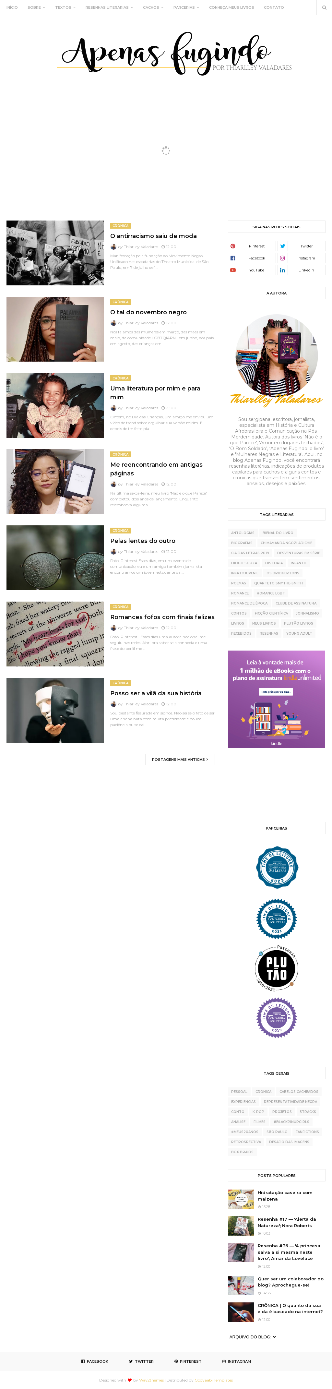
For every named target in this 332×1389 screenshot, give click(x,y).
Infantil (299, 563)
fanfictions (307, 1132)
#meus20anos (244, 1132)
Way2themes (151, 1380)
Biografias (242, 543)
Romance (240, 593)
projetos (282, 1112)
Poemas (238, 583)
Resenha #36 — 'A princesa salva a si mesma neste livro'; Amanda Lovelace (289, 1252)
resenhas (269, 633)
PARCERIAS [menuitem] (184, 7)
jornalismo (307, 613)
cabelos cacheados (298, 1092)
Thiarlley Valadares (141, 246)
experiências (243, 1102)
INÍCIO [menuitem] (12, 7)
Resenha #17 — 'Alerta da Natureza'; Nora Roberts (287, 1222)
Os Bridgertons (283, 573)
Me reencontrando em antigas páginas (156, 469)
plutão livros (298, 623)
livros (237, 623)
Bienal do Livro (278, 533)
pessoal (239, 1092)
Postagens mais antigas (179, 759)
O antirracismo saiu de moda (153, 236)
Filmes (260, 1122)
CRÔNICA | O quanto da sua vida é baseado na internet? (290, 1308)
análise (238, 1122)
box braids (242, 1152)
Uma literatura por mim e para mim (155, 393)
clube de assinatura (296, 603)
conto (237, 1112)
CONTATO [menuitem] (274, 7)
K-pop (258, 1112)
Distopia (274, 563)
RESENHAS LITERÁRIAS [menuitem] (107, 7)
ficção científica (271, 613)
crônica (263, 1092)
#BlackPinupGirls (291, 1122)
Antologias (243, 533)
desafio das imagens (289, 1142)
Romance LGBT (271, 593)
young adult (299, 633)
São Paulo (277, 1132)
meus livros (264, 623)
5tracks (308, 1112)
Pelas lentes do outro (142, 541)
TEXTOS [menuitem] (63, 7)
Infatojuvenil (244, 573)
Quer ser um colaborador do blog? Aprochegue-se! (291, 1282)
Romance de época (249, 603)
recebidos (241, 633)
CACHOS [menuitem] (151, 7)
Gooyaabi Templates (214, 1380)
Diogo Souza (244, 563)
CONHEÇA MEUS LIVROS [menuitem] (231, 7)
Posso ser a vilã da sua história (156, 693)
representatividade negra (290, 1102)
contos (239, 613)
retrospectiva (246, 1142)
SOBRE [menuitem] (34, 7)
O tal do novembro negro (148, 312)
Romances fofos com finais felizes (162, 617)
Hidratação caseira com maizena (285, 1196)
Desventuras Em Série (298, 553)
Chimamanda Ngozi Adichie (286, 543)
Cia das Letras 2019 (250, 553)
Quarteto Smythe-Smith (278, 583)
